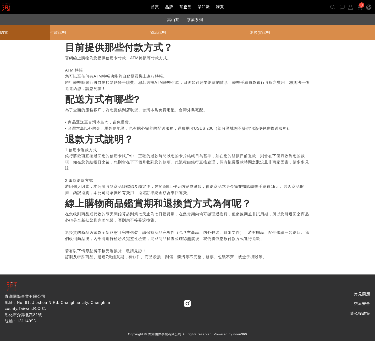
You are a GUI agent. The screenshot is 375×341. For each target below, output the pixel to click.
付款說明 (58, 32)
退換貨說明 (260, 32)
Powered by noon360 (230, 334)
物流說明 (158, 32)
